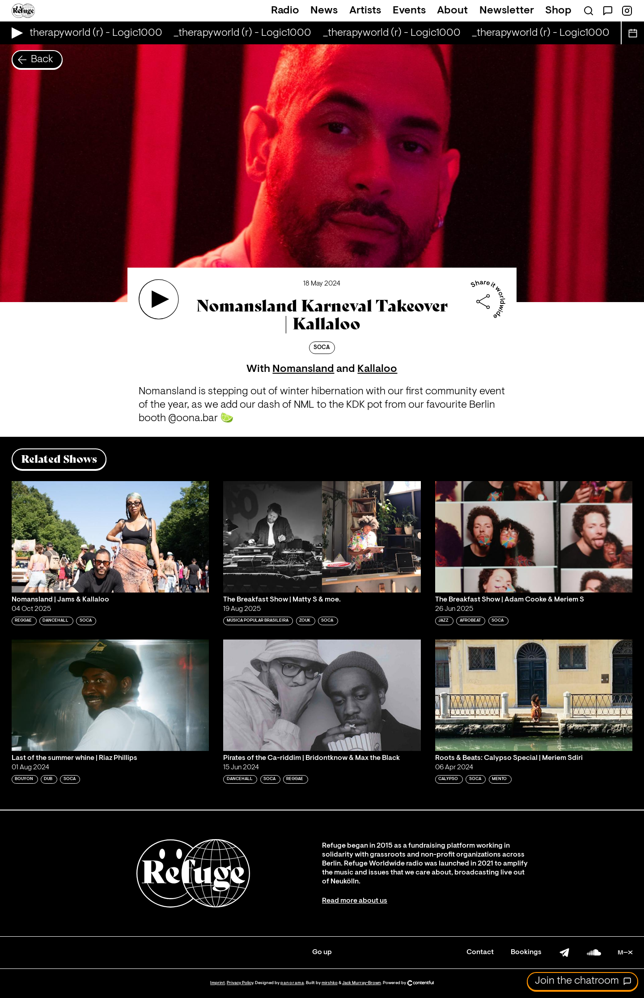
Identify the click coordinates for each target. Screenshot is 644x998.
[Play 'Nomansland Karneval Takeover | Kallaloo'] (159, 299)
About (452, 10)
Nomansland (303, 369)
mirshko (330, 983)
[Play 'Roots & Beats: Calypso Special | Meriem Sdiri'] (534, 695)
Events (409, 10)
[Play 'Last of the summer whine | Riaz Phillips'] (110, 695)
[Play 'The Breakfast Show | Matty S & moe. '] (322, 536)
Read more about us (354, 900)
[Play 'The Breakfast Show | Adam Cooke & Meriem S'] (534, 536)
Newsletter (506, 10)
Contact (480, 952)
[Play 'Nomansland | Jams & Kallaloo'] (110, 536)
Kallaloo (377, 369)
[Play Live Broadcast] (15, 32)
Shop (558, 10)
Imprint (217, 983)
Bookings (526, 952)
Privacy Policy (240, 983)
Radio (285, 10)
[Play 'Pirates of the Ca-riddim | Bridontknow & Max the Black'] (322, 695)
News (324, 10)
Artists (365, 10)
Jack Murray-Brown (361, 983)
